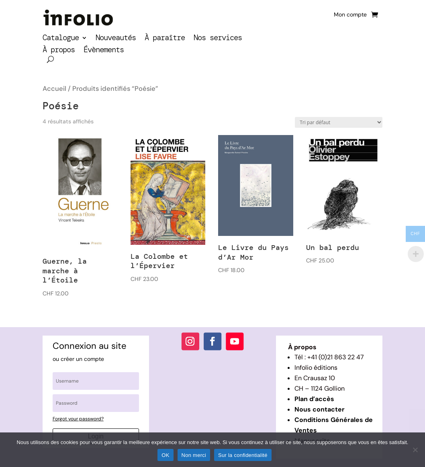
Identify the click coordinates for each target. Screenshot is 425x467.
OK (165, 455)
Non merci (194, 455)
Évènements (104, 51)
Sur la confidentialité (243, 455)
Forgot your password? (78, 419)
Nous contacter (319, 409)
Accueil (54, 88)
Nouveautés (116, 39)
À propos (59, 51)
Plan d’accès (314, 399)
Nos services (218, 39)
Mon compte (350, 15)
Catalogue (61, 39)
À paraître (165, 39)
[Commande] (338, 122)
